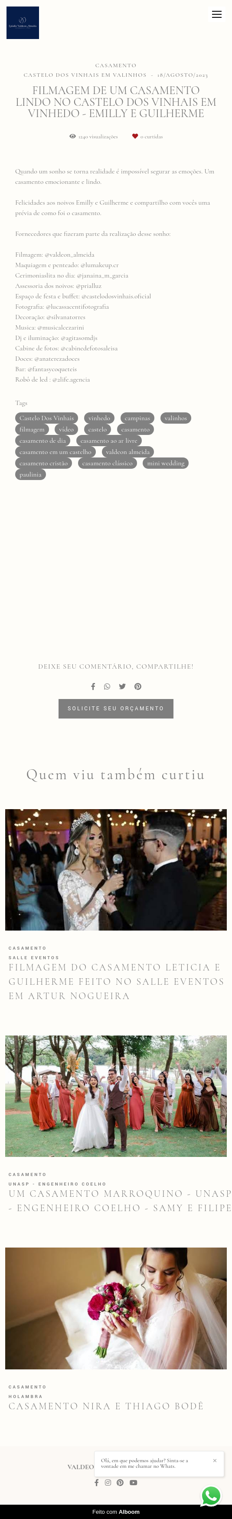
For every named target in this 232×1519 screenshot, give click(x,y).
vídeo (66, 429)
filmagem (32, 429)
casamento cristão (44, 463)
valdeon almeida (128, 452)
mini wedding (165, 463)
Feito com (116, 1512)
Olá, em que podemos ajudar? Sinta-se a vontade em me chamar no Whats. (144, 1463)
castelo (97, 429)
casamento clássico (107, 463)
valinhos (176, 418)
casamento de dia (43, 440)
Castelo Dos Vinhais (47, 418)
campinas (137, 418)
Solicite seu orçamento (116, 708)
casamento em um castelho (55, 452)
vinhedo (99, 418)
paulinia (31, 474)
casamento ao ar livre (109, 440)
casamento (135, 429)
